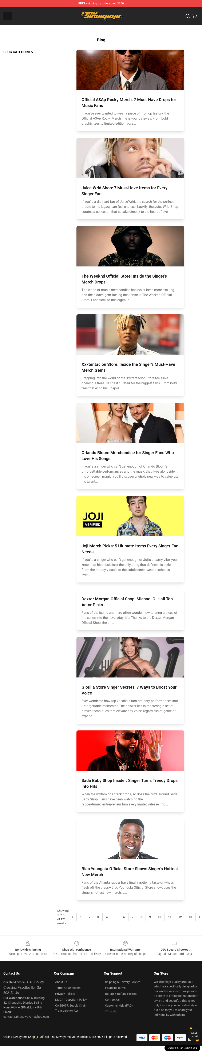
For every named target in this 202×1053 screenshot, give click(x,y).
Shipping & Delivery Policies (122, 982)
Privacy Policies (65, 993)
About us (61, 982)
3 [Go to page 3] (98, 917)
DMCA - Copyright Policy (71, 999)
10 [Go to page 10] (159, 917)
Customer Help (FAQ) (119, 1005)
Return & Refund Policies (121, 993)
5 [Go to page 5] (115, 917)
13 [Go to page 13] (190, 917)
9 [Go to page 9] (150, 917)
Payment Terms (115, 988)
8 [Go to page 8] (141, 917)
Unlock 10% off (194, 1035)
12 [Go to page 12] (180, 917)
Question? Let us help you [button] (182, 1047)
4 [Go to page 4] (107, 917)
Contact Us (112, 999)
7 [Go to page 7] (133, 917)
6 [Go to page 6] (124, 917)
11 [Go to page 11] (169, 917)
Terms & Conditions (67, 988)
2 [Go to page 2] (89, 917)
